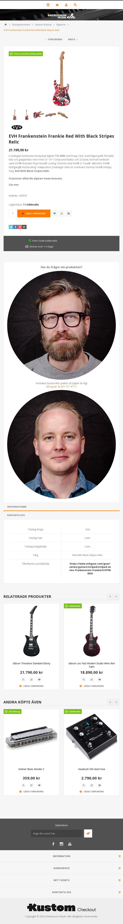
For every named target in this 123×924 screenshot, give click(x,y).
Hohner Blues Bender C (31, 769)
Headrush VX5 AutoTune (91, 769)
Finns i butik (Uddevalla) (27, 53)
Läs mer (14, 184)
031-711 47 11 (67, 386)
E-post (51, 386)
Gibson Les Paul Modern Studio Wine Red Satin (92, 665)
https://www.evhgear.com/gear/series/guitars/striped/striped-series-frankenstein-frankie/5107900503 (90, 568)
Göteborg (14, 711)
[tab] (61, 507)
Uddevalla (74, 605)
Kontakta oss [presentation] (16, 515)
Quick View (23, 679)
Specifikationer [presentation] (16, 506)
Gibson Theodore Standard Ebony (31, 663)
